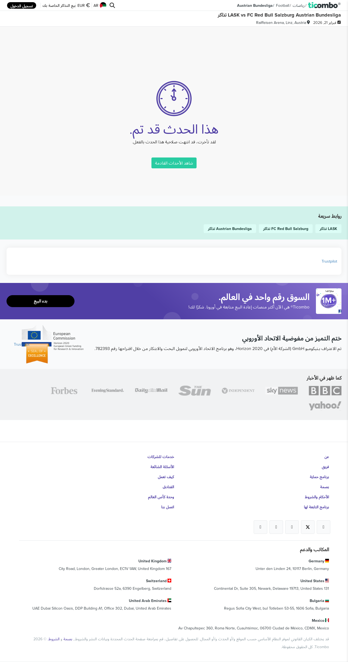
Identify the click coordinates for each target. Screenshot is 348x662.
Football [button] (282, 5)
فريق (325, 466)
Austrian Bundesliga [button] (255, 5)
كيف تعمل (166, 477)
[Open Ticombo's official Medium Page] (276, 527)
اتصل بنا (167, 507)
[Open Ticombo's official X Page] (308, 527)
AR (100, 5)
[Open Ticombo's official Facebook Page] (329, 311)
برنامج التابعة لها (316, 507)
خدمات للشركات (160, 456)
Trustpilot (329, 261)
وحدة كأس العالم (161, 497)
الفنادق (168, 487)
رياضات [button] (299, 5)
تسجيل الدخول (21, 6)
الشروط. (53, 639)
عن (326, 456)
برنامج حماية (319, 477)
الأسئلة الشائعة (162, 466)
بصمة (324, 487)
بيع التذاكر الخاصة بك (59, 5)
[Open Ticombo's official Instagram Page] (292, 527)
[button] (324, 5)
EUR (83, 5)
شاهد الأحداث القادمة (174, 163)
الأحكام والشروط (317, 497)
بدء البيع (40, 301)
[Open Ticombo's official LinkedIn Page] (260, 527)
